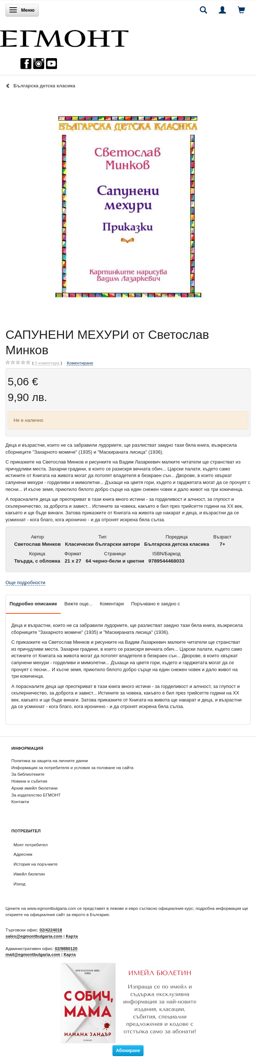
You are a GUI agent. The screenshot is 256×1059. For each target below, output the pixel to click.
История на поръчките (36, 864)
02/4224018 (50, 929)
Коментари (112, 603)
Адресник (23, 854)
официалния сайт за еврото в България (69, 914)
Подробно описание (33, 603)
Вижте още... (78, 603)
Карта (72, 936)
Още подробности (25, 582)
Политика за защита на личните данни (49, 760)
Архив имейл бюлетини (34, 788)
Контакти (20, 801)
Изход (20, 883)
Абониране (128, 1050)
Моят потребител (30, 844)
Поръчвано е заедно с (155, 603)
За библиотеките (28, 774)
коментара (47, 363)
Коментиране (80, 362)
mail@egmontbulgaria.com (32, 954)
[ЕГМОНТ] (64, 37)
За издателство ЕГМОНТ (36, 795)
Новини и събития (29, 781)
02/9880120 (66, 948)
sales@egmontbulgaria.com (33, 936)
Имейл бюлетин (29, 873)
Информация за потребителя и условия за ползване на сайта (72, 767)
